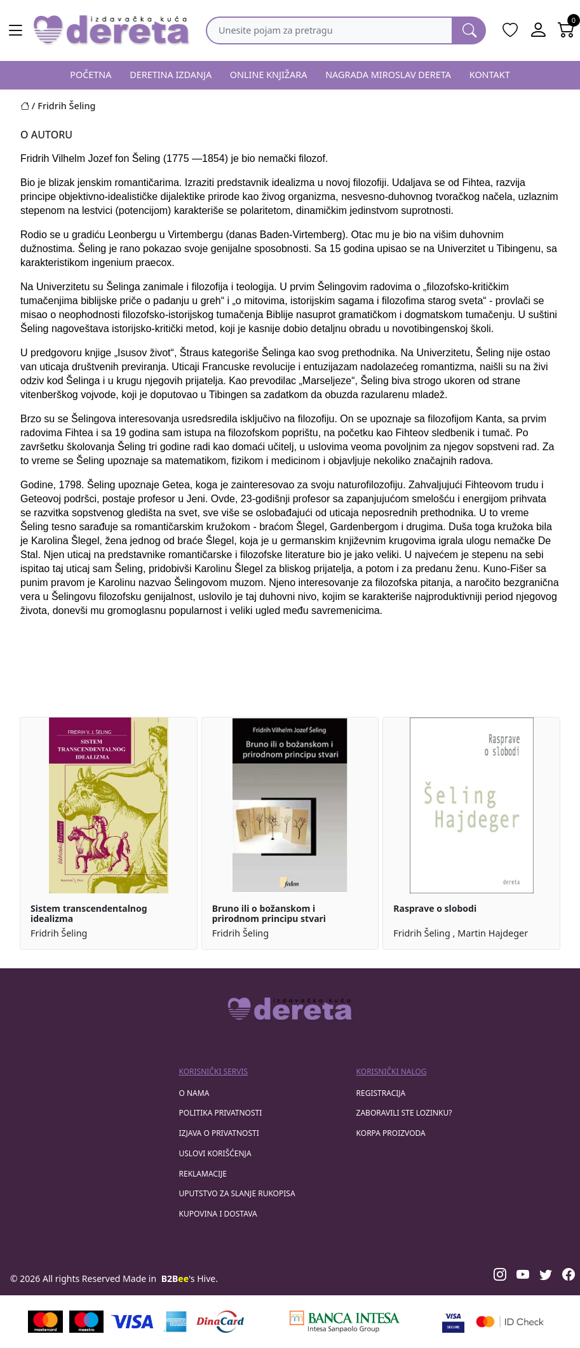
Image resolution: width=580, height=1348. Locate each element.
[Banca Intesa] (345, 1322)
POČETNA (90, 75)
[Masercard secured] (510, 1322)
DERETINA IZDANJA (171, 75)
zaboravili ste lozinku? (404, 1112)
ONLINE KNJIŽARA (268, 75)
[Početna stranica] (28, 106)
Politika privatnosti (220, 1112)
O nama (194, 1093)
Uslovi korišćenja (215, 1153)
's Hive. (189, 1278)
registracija (381, 1093)
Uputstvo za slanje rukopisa (237, 1193)
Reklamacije (203, 1173)
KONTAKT (489, 75)
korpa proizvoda (391, 1133)
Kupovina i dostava (218, 1213)
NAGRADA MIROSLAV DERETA (388, 75)
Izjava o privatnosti (219, 1133)
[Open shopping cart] (566, 30)
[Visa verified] (453, 1322)
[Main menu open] (15, 30)
